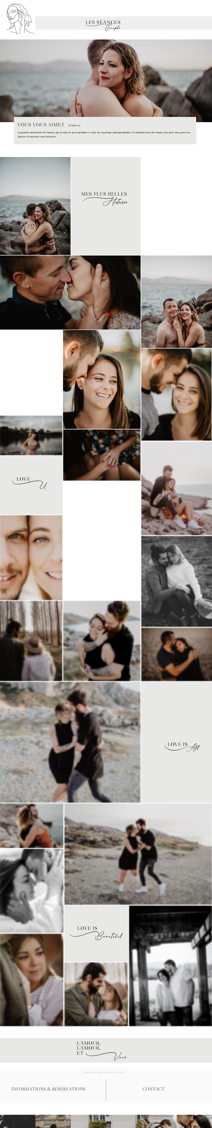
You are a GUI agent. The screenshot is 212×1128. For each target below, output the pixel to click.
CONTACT (188, 5)
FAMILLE (150, 5)
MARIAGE (56, 5)
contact (154, 1089)
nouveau (111, 5)
